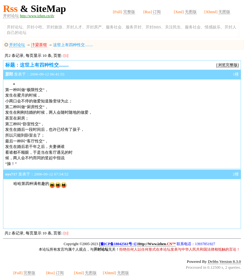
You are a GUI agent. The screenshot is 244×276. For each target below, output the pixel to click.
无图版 (191, 11)
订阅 (157, 11)
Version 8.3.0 (230, 261)
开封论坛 (11, 15)
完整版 (129, 11)
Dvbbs (213, 261)
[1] (65, 55)
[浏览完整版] (227, 65)
